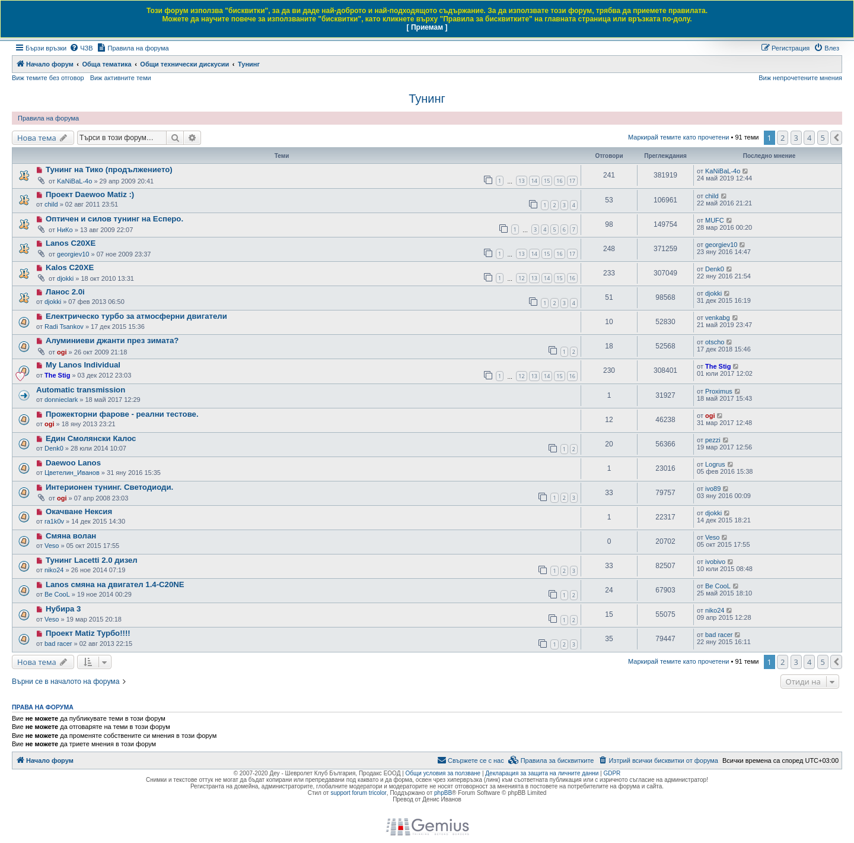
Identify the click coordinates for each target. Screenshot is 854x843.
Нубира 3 (63, 608)
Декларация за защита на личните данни (541, 773)
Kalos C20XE (70, 267)
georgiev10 (73, 254)
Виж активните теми (120, 77)
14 (534, 181)
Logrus (715, 464)
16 (559, 181)
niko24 (53, 569)
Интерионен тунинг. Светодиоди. (109, 487)
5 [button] (823, 137)
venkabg (717, 317)
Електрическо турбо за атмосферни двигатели (136, 316)
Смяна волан (71, 535)
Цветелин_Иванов (72, 472)
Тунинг (427, 98)
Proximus (718, 391)
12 (521, 278)
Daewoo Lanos (73, 462)
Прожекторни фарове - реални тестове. (122, 414)
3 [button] (796, 137)
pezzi (713, 439)
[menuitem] (81, 48)
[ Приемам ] (427, 27)
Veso (51, 545)
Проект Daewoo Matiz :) (90, 194)
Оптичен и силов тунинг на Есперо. (114, 218)
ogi (62, 352)
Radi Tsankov (64, 326)
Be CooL (57, 594)
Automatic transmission (80, 389)
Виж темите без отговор (48, 77)
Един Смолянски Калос (91, 438)
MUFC (714, 220)
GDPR (611, 773)
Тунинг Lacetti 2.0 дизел (92, 560)
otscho (714, 342)
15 (547, 181)
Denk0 (714, 268)
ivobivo (715, 561)
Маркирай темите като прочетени (678, 137)
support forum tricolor (358, 793)
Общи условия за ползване (443, 773)
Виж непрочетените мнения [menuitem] (800, 77)
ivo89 (713, 488)
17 (572, 181)
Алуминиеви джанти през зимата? (112, 340)
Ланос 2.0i (65, 291)
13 (521, 181)
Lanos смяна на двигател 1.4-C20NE (115, 584)
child (51, 204)
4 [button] (809, 137)
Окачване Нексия (79, 511)
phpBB (443, 793)
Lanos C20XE (70, 243)
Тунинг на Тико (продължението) (109, 169)
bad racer (58, 643)
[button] (836, 138)
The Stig (57, 375)
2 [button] (782, 137)
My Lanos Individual (83, 364)
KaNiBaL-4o (74, 181)
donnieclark (61, 399)
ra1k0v (54, 521)
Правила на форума (48, 118)
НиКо (65, 229)
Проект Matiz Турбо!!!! (88, 633)
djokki (65, 278)
